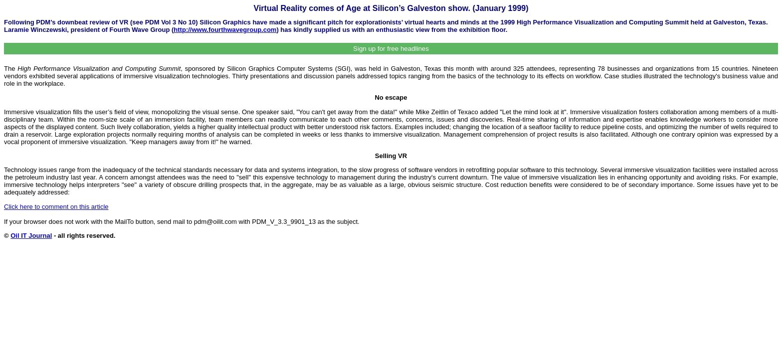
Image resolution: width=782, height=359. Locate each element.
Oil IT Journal (31, 235)
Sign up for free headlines (391, 48)
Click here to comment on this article (56, 206)
